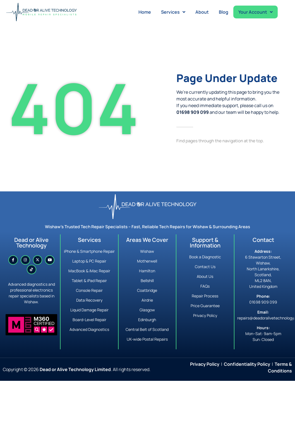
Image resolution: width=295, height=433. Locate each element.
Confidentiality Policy (247, 364)
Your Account (255, 12)
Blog (223, 12)
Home (144, 12)
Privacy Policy (204, 364)
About (202, 12)
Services (173, 12)
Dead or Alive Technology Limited (75, 369)
